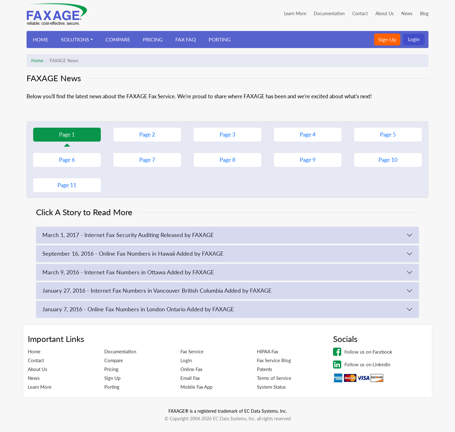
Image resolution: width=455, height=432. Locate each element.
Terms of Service (274, 378)
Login (414, 39)
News (406, 13)
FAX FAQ (185, 39)
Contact (360, 13)
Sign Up (112, 378)
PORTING (220, 39)
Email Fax (190, 378)
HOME (40, 39)
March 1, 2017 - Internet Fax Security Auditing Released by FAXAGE (128, 234)
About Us (384, 13)
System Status (271, 387)
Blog (424, 13)
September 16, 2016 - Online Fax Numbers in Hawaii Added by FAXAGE (132, 253)
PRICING (153, 39)
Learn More (295, 13)
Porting (111, 387)
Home (37, 60)
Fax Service (191, 351)
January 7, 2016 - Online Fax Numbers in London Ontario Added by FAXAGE (138, 309)
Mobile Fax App (196, 387)
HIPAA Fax (267, 351)
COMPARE (118, 39)
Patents (264, 369)
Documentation (329, 13)
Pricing (111, 369)
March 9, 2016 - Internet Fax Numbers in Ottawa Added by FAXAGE (128, 272)
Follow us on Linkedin (361, 364)
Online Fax (191, 369)
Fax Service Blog (274, 360)
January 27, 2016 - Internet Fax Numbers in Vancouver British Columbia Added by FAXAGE (156, 290)
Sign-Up (387, 39)
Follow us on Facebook (362, 351)
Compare (113, 360)
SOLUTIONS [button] (75, 39)
